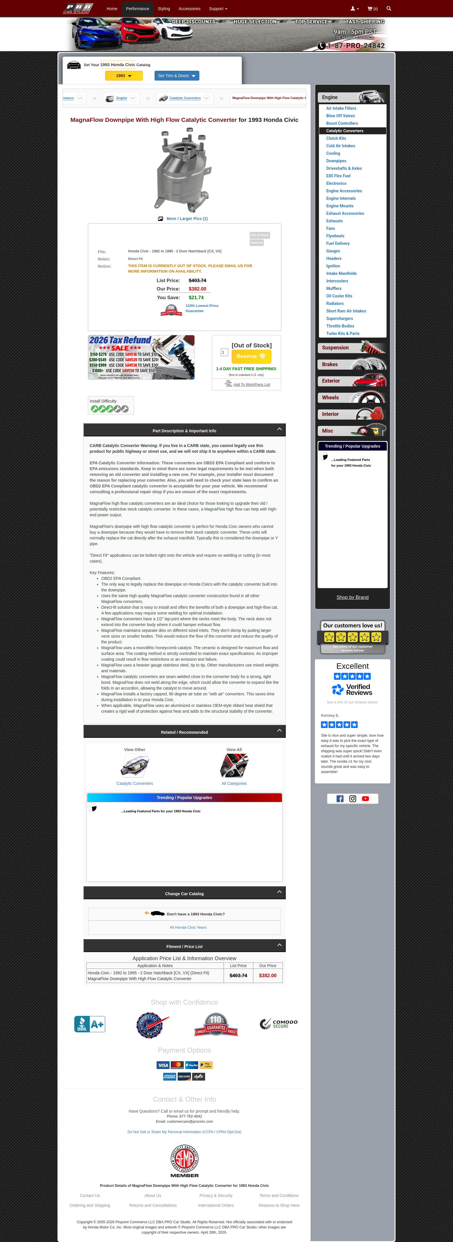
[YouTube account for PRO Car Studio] (365, 798)
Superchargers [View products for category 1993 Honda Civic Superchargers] (339, 318)
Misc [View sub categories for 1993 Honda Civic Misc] (327, 431)
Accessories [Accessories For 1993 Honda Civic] (189, 8)
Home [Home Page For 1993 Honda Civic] (112, 8)
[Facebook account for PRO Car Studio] (340, 798)
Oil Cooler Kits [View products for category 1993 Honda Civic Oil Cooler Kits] (339, 296)
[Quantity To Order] (224, 352)
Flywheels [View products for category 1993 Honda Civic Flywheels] (335, 236)
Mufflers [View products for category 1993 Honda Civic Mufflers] (334, 288)
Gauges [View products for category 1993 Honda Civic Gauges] (333, 251)
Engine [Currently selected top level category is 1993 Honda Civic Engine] (330, 97)
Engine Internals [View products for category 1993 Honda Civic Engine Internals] (341, 198)
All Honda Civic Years (188, 927)
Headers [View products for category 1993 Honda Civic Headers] (334, 258)
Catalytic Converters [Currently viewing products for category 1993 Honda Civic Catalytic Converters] (344, 131)
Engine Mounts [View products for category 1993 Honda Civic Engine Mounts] (340, 206)
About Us (153, 1195)
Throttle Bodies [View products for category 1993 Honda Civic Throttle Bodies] (340, 326)
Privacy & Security (216, 1195)
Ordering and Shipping (90, 1205)
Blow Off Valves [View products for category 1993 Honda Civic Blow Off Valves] (340, 115)
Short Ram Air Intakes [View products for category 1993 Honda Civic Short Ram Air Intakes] (346, 311)
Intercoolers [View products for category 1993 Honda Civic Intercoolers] (337, 281)
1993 (124, 75)
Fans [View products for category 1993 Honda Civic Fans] (330, 228)
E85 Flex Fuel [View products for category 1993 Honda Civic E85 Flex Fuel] (338, 176)
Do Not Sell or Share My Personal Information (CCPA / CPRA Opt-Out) (185, 1132)
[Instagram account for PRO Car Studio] (352, 798)
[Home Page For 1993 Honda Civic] (78, 7)
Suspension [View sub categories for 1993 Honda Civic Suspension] (335, 348)
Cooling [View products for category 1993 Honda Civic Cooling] (333, 153)
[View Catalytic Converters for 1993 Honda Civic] (135, 766)
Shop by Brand (353, 597)
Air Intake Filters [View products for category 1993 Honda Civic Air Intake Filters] (341, 108)
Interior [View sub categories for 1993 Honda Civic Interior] (330, 414)
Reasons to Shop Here (279, 1205)
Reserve (251, 356)
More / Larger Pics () (187, 218)
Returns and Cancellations (153, 1205)
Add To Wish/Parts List (251, 385)
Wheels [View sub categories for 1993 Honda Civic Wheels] (330, 398)
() (373, 9)
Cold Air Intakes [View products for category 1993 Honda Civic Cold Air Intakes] (340, 146)
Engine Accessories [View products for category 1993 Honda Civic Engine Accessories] (344, 191)
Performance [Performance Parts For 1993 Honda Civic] (137, 8)
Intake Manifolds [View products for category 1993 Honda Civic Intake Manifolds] (341, 273)
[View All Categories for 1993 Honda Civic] (234, 766)
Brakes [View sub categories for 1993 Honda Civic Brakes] (330, 364)
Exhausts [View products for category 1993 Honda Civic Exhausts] (334, 221)
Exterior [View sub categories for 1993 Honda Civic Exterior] (331, 381)
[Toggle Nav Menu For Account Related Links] (354, 8)
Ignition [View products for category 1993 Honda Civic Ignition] (333, 266)
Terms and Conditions (278, 1195)
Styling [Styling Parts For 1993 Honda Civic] (164, 8)
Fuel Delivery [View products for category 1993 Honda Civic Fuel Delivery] (338, 243)
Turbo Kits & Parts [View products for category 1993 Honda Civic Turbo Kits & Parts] (343, 333)
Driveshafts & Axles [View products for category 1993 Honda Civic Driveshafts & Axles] (344, 168)
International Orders (216, 1205)
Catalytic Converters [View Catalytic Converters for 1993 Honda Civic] (134, 783)
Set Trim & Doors (177, 75)
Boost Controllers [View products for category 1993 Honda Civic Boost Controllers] (342, 123)
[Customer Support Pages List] (218, 8)
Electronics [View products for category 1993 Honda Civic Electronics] (336, 183)
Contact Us (90, 1195)
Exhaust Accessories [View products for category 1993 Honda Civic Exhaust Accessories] (345, 213)
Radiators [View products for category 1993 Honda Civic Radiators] (335, 303)
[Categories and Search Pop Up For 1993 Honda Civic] (389, 8)
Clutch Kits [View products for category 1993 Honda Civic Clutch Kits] (336, 138)
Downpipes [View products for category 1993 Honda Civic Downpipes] (336, 161)
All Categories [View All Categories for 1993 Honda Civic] (234, 783)
